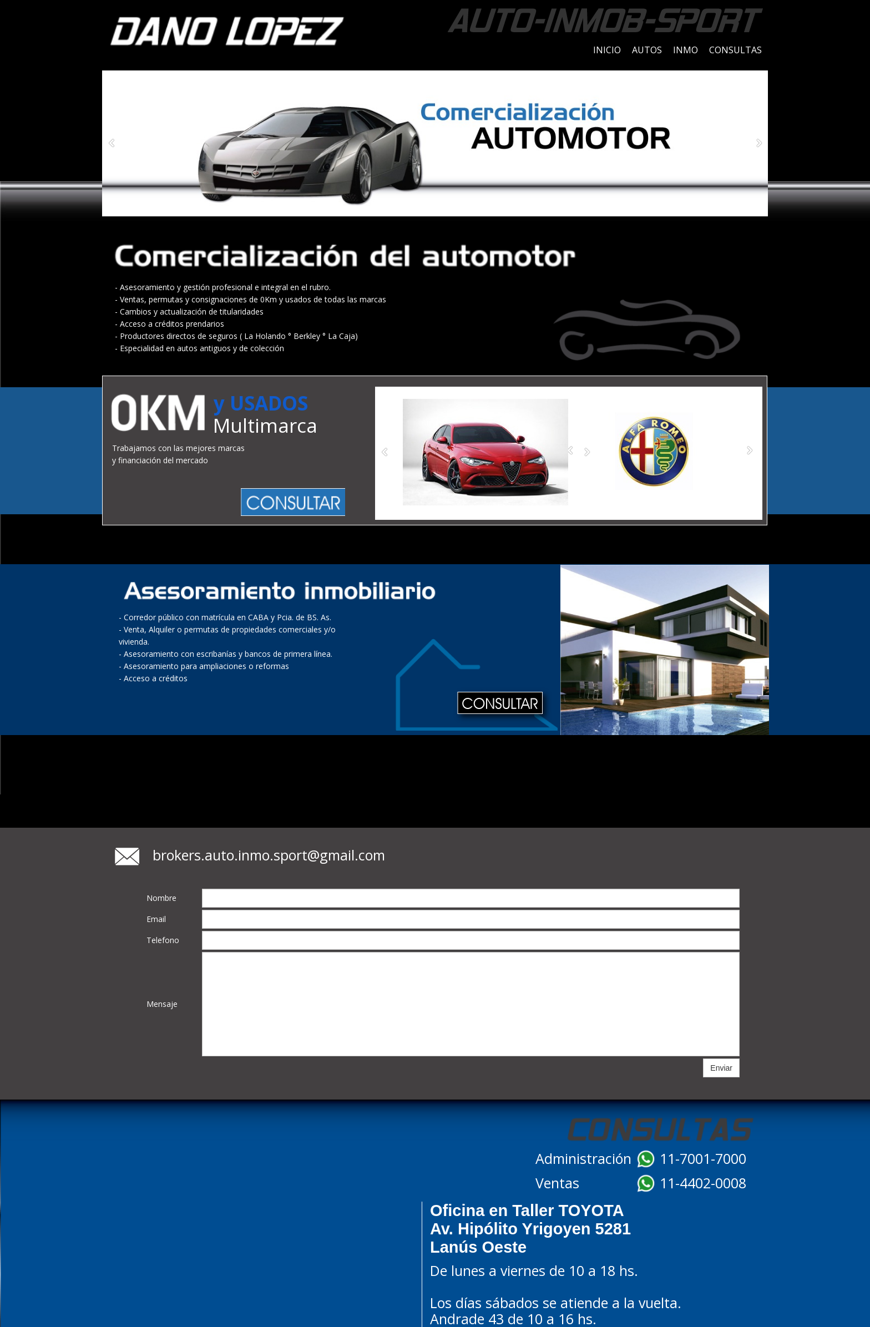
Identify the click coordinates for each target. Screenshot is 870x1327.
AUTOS (647, 50)
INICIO (607, 50)
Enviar (721, 1067)
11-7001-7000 (703, 1158)
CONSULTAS (735, 50)
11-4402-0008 (703, 1182)
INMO (685, 50)
